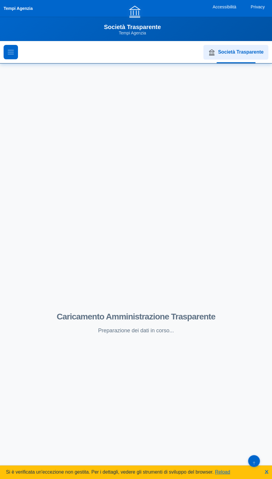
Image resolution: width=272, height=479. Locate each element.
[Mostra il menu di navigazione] (11, 52)
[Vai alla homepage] (136, 20)
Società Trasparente (236, 52)
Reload (222, 472)
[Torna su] (254, 461)
